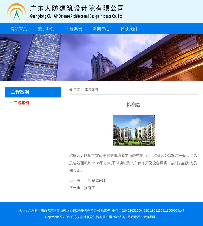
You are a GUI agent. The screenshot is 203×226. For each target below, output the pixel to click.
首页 (74, 90)
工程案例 (73, 28)
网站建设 (133, 217)
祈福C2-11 (96, 180)
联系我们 (128, 28)
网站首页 (18, 28)
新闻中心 (101, 28)
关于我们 (46, 28)
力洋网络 (149, 217)
